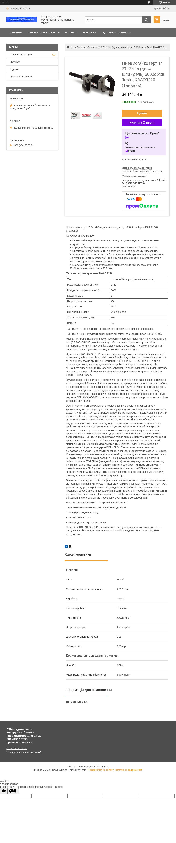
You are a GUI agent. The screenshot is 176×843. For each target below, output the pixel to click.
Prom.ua (105, 766)
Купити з (141, 122)
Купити (142, 113)
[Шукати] (146, 19)
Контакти (89, 32)
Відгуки (14, 69)
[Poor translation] (13, 791)
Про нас (70, 32)
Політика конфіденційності (128, 770)
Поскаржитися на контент (101, 770)
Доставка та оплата (117, 32)
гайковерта (87, 247)
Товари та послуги (41, 32)
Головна (16, 32)
